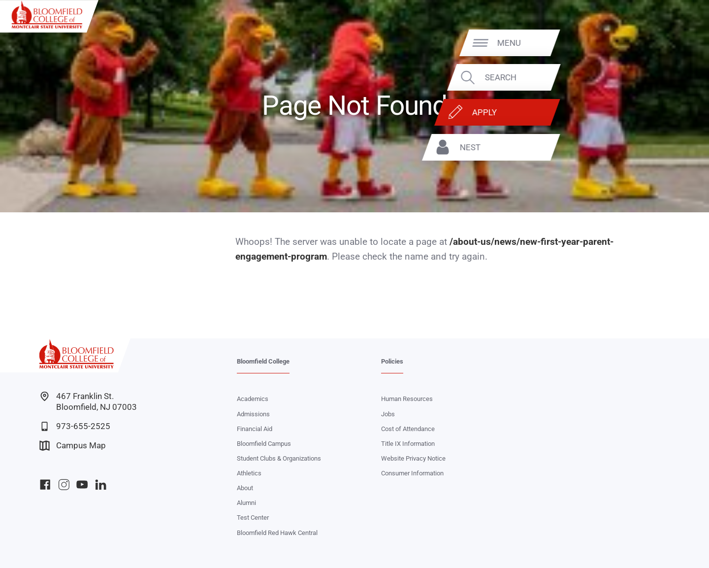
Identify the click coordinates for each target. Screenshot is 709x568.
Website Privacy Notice (413, 458)
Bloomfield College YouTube (82, 484)
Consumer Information (412, 473)
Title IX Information (408, 443)
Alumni (246, 502)
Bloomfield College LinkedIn (100, 484)
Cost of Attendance (408, 429)
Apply (642, 112)
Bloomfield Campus (264, 443)
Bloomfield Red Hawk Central (277, 532)
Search (659, 77)
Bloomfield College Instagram (63, 484)
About (245, 488)
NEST (628, 147)
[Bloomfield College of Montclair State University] (46, 14)
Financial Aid (254, 429)
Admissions (253, 414)
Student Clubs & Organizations (279, 458)
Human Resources (407, 398)
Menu (667, 42)
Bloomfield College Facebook (45, 484)
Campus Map (72, 445)
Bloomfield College (263, 361)
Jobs (388, 414)
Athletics (249, 473)
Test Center (253, 517)
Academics (252, 398)
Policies (392, 361)
